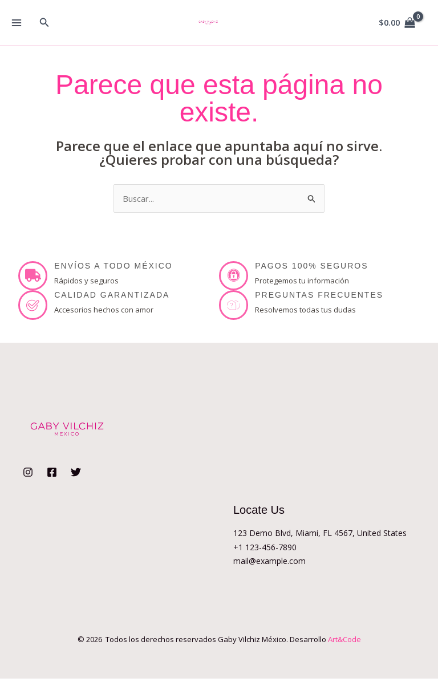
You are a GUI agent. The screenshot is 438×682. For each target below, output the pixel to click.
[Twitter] (76, 475)
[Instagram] (28, 475)
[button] (44, 22)
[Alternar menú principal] (16, 22)
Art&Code (344, 643)
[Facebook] (52, 475)
